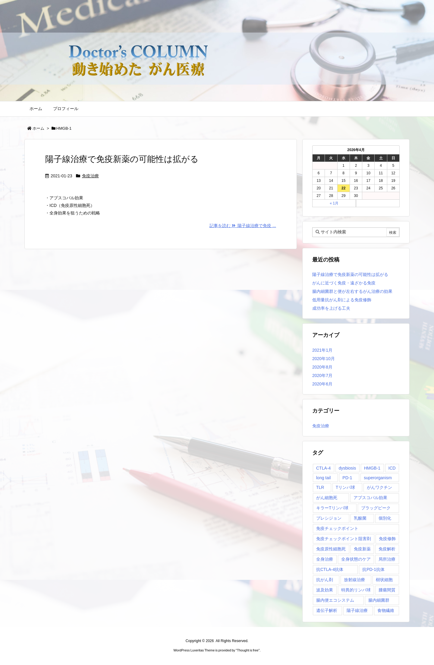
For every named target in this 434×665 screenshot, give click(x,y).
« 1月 (334, 203)
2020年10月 (323, 358)
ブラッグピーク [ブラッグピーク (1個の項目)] (376, 507)
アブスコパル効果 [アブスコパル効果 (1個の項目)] (370, 497)
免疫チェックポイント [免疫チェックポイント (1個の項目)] (337, 528)
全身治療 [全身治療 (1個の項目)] (324, 559)
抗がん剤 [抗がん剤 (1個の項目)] (324, 579)
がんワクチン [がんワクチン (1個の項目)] (379, 487)
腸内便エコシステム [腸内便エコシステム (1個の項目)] (335, 600)
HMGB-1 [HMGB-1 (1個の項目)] (372, 468)
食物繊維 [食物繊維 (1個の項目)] (385, 610)
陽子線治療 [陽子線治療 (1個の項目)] (357, 610)
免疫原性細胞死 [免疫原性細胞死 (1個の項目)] (331, 548)
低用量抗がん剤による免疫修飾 (341, 299)
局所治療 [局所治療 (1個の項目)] (387, 559)
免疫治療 (90, 175)
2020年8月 (322, 367)
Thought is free (247, 650)
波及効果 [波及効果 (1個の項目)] (324, 589)
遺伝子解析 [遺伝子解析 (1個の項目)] (326, 610)
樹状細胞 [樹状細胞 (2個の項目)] (384, 579)
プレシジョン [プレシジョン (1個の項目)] (328, 518)
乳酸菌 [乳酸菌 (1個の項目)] (360, 518)
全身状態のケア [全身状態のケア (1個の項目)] (356, 559)
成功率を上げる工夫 (331, 308)
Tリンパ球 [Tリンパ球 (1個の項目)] (345, 487)
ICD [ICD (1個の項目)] (392, 468)
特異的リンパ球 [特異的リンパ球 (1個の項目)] (356, 589)
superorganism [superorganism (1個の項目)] (378, 477)
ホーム (38, 128)
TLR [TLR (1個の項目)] (320, 487)
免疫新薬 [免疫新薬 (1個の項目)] (362, 548)
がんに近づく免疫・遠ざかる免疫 (344, 282)
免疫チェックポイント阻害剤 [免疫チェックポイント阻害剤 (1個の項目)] (343, 538)
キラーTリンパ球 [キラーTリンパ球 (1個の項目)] (332, 507)
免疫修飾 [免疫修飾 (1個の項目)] (387, 538)
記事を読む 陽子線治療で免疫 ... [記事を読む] (242, 225)
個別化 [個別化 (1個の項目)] (385, 518)
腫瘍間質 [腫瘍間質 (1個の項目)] (387, 589)
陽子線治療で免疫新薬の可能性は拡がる (122, 159)
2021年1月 (322, 350)
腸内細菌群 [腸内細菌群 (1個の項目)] (378, 600)
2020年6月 (322, 384)
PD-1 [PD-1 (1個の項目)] (347, 477)
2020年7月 (322, 375)
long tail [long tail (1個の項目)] (323, 477)
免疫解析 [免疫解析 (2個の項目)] (387, 548)
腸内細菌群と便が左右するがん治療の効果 (352, 291)
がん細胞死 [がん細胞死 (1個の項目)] (326, 497)
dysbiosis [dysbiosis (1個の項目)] (347, 468)
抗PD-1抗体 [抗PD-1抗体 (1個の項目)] (373, 569)
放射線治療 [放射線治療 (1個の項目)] (354, 579)
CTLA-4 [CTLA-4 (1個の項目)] (323, 468)
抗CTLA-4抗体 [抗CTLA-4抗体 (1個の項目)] (329, 569)
